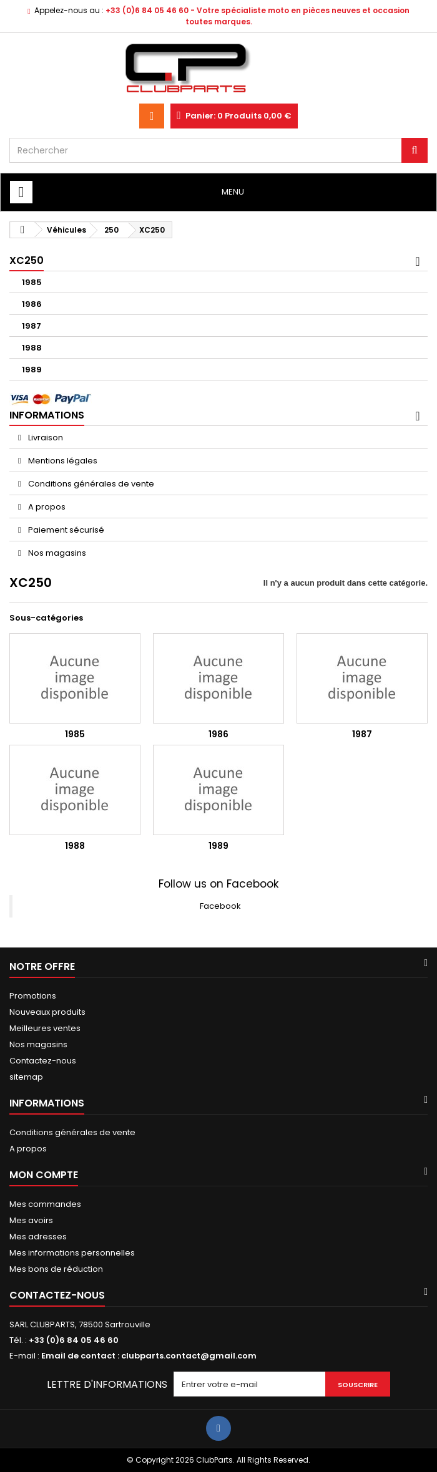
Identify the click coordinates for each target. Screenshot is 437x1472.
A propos (46, 507)
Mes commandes (45, 1204)
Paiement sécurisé (65, 530)
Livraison (44, 437)
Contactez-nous (42, 1061)
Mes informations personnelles (72, 1253)
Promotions (32, 996)
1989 (32, 369)
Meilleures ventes (45, 1028)
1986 (32, 304)
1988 (32, 348)
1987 (31, 326)
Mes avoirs (31, 1220)
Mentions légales (61, 461)
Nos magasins (56, 553)
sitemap (26, 1077)
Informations (46, 415)
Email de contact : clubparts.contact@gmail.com (149, 1356)
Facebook (220, 906)
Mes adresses (38, 1236)
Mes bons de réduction (56, 1269)
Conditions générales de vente (90, 484)
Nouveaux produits (47, 1012)
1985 (32, 282)
